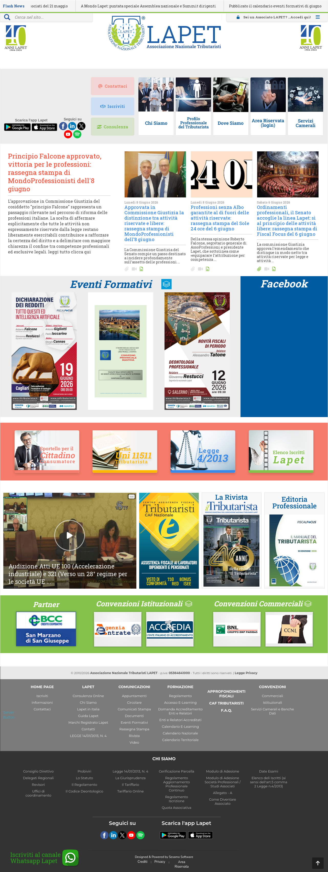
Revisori (38, 784)
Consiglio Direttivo (38, 771)
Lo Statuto (84, 778)
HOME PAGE (42, 687)
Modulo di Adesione (222, 771)
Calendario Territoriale (180, 740)
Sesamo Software (181, 857)
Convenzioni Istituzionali (139, 603)
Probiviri (84, 771)
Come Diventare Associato (222, 801)
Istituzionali (272, 702)
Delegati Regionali (38, 778)
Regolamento (180, 696)
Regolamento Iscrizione (176, 799)
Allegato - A (222, 793)
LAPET (88, 687)
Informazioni (42, 702)
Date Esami (268, 771)
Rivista (134, 736)
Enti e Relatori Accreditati (180, 720)
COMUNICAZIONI (134, 687)
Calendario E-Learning (180, 726)
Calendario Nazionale (180, 733)
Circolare (134, 702)
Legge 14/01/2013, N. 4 (130, 771)
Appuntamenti (134, 696)
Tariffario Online (130, 791)
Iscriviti (112, 106)
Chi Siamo (88, 702)
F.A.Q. (226, 710)
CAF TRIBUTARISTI (226, 703)
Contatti (88, 729)
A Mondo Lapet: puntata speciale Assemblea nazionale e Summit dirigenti (171, 6)
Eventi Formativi (110, 284)
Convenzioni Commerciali (258, 603)
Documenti (134, 716)
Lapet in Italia (88, 709)
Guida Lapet (88, 716)
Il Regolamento (84, 784)
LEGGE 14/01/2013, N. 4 (88, 736)
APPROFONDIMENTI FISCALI (226, 693)
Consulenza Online (88, 696)
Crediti (142, 861)
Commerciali (272, 696)
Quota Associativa (176, 808)
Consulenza (112, 126)
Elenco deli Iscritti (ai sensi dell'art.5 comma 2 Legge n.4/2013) (268, 782)
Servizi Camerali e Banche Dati (272, 711)
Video (134, 742)
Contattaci (112, 86)
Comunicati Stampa (134, 709)
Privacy (160, 861)
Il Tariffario (130, 784)
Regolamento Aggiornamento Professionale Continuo (176, 784)
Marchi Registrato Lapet (88, 722)
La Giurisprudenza (130, 778)
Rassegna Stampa (134, 729)
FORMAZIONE (180, 687)
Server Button (9, 715)
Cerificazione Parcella (176, 771)
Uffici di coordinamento (38, 793)
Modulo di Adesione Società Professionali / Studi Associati (223, 782)
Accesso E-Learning (180, 702)
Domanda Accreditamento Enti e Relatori (180, 711)
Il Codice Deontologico (84, 791)
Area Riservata (182, 864)
